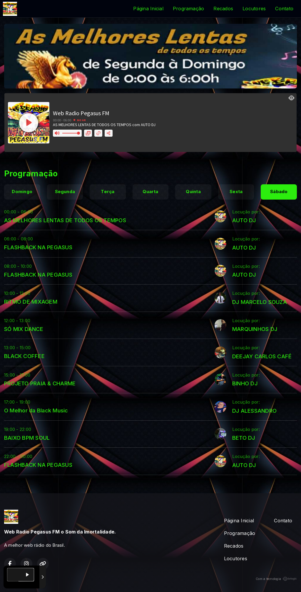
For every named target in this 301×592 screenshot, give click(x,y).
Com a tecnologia (276, 579)
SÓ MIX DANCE (23, 329)
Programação (188, 8)
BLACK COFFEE (24, 356)
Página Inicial (148, 8)
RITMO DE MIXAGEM (30, 301)
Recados (223, 8)
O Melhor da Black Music (36, 410)
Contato (284, 8)
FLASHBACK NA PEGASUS (38, 247)
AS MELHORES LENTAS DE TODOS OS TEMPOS (65, 220)
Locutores (254, 8)
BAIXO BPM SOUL (27, 437)
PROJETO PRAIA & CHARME (40, 383)
